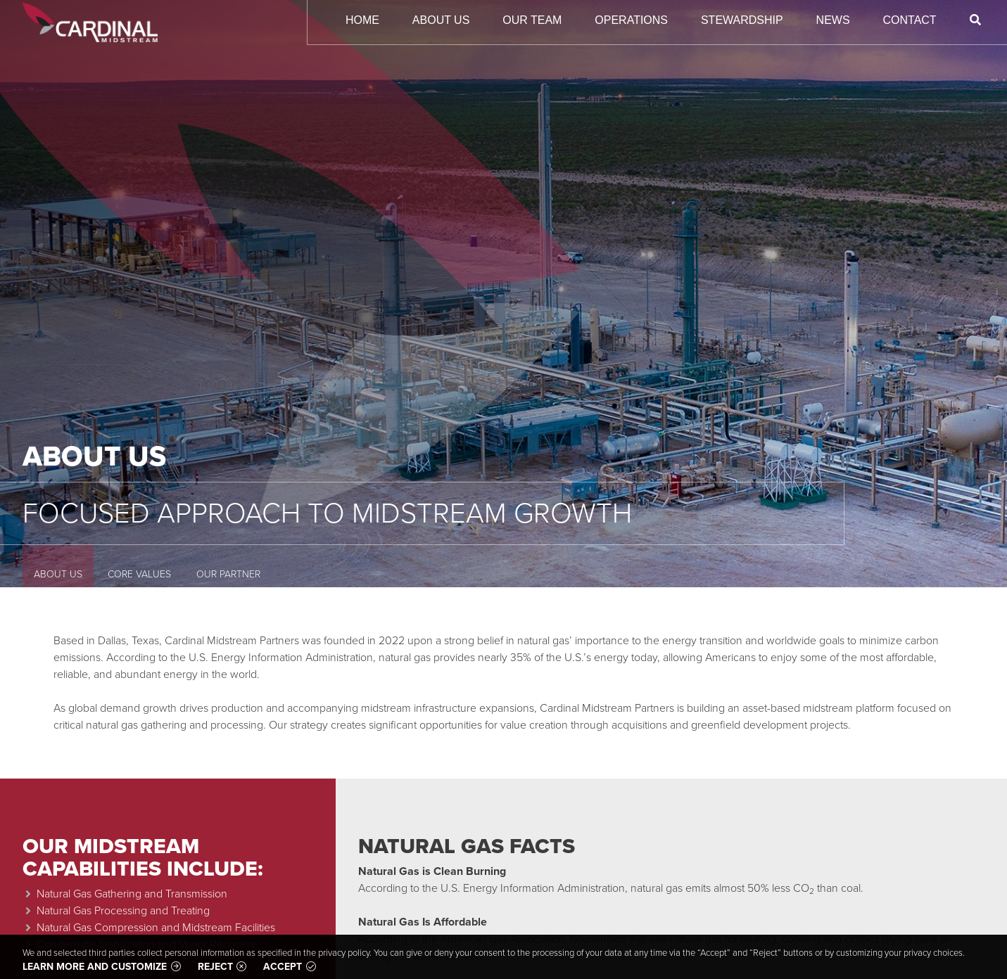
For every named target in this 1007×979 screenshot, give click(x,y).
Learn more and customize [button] (95, 967)
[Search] (975, 20)
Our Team (532, 20)
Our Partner (228, 574)
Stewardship (742, 20)
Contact (910, 20)
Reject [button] (215, 967)
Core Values (139, 574)
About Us (441, 20)
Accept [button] (282, 967)
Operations (631, 20)
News (833, 20)
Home (362, 20)
